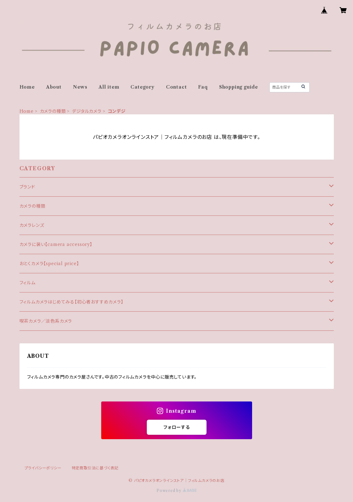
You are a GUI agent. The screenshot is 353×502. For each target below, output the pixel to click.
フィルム (27, 283)
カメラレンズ (31, 225)
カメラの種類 (53, 111)
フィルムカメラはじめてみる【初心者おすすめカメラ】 (71, 302)
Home (27, 87)
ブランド (27, 187)
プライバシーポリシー (43, 468)
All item (109, 87)
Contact (176, 87)
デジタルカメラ (87, 111)
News (80, 87)
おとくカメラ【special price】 (49, 263)
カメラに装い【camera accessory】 (55, 244)
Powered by (176, 490)
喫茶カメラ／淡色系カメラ (45, 321)
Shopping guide (238, 87)
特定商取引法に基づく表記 (95, 468)
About (54, 87)
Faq (202, 87)
